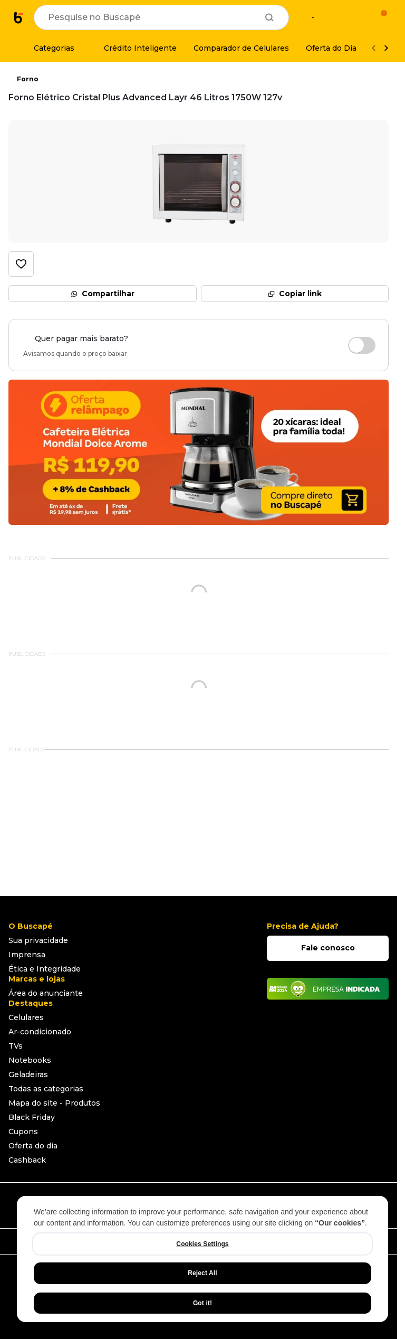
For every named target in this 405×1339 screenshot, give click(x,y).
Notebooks (29, 1060)
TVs (15, 1046)
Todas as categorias (45, 1088)
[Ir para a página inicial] (19, 17)
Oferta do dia (32, 1146)
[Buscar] (269, 17)
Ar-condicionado (39, 1031)
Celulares (26, 1017)
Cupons (23, 1131)
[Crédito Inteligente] (134, 48)
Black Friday (31, 1117)
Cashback (27, 1160)
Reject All (202, 1273)
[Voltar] (373, 48)
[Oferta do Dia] (331, 48)
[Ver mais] (386, 48)
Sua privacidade (38, 940)
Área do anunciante (45, 993)
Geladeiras (28, 1074)
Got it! (202, 1303)
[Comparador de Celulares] (241, 48)
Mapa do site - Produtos (54, 1103)
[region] (202, 1259)
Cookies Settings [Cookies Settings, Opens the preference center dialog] (202, 1244)
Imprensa (26, 954)
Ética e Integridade (44, 969)
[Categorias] (48, 48)
